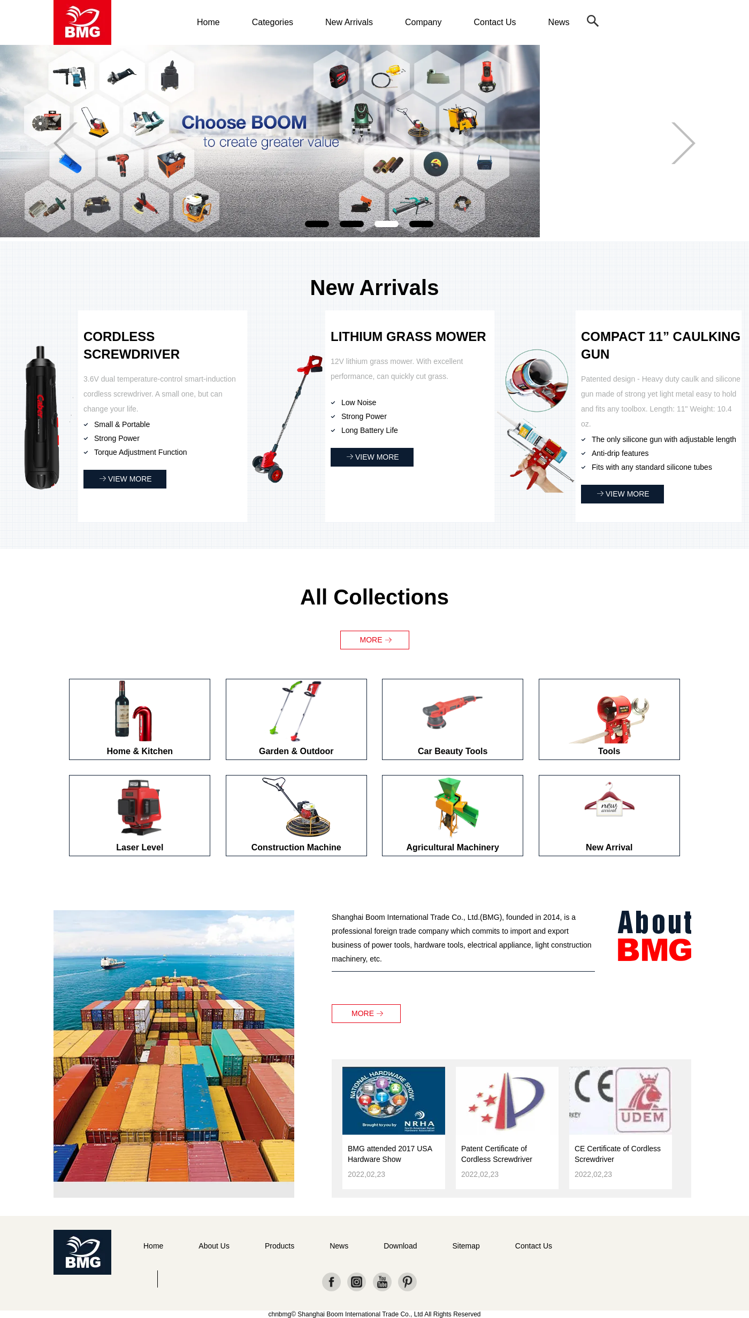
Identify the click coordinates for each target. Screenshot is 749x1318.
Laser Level (139, 847)
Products (279, 1246)
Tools (609, 751)
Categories (272, 22)
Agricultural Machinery (453, 847)
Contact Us (494, 22)
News (559, 22)
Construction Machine (296, 847)
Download (400, 1246)
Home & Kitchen (140, 751)
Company (423, 22)
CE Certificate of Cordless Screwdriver (618, 1154)
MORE (371, 639)
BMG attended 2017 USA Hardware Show (390, 1154)
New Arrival (609, 847)
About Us (214, 1246)
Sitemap (465, 1246)
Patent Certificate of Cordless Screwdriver (496, 1154)
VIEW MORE (130, 479)
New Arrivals (349, 22)
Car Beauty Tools (452, 751)
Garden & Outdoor (296, 751)
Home (208, 22)
